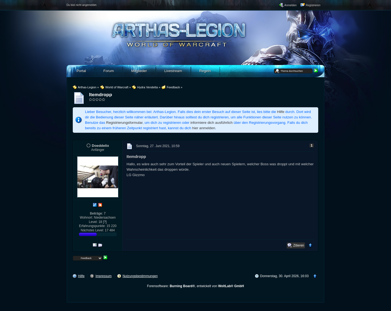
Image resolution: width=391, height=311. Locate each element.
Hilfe (281, 112)
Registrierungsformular (124, 123)
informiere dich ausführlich (211, 123)
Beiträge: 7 (98, 213)
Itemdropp (100, 94)
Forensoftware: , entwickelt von (195, 286)
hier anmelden (203, 128)
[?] (104, 222)
